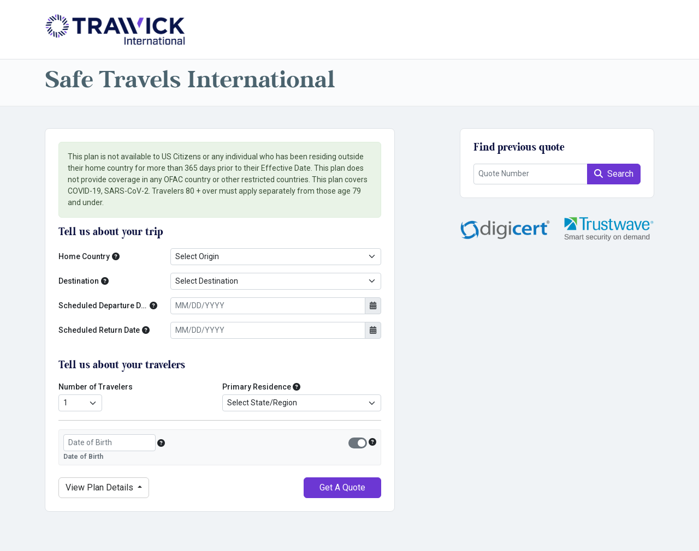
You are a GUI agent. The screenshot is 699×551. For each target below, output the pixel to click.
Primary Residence (256, 386)
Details (100, 487)
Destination (78, 281)
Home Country (84, 256)
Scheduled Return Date (99, 330)
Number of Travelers (95, 386)
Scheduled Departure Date (102, 305)
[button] (116, 256)
